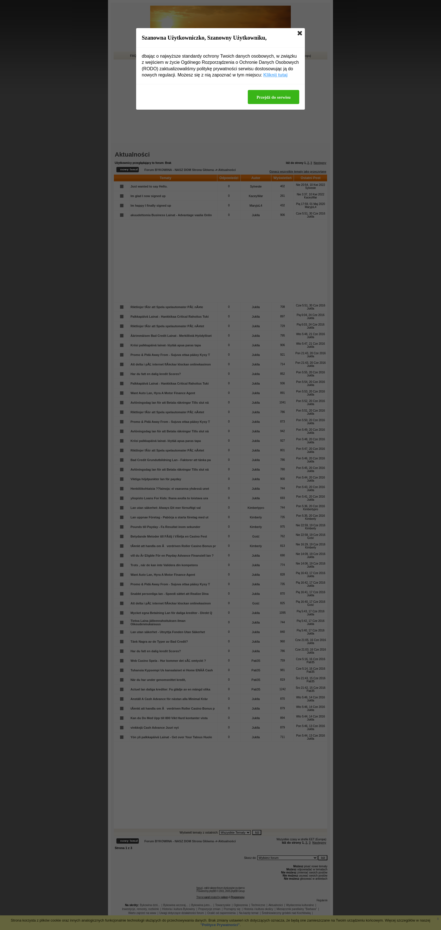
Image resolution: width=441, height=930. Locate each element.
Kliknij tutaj (275, 75)
